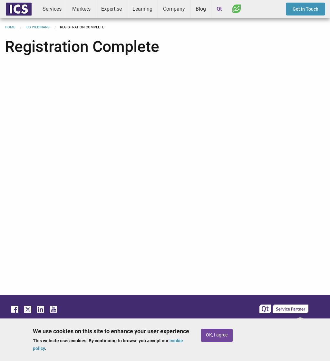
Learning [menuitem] (142, 9)
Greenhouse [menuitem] (236, 9)
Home (10, 27)
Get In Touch (305, 9)
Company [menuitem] (174, 9)
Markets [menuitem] (81, 9)
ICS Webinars (37, 27)
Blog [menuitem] (201, 9)
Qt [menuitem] (219, 9)
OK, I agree (217, 335)
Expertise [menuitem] (111, 9)
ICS (19, 9)
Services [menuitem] (52, 9)
